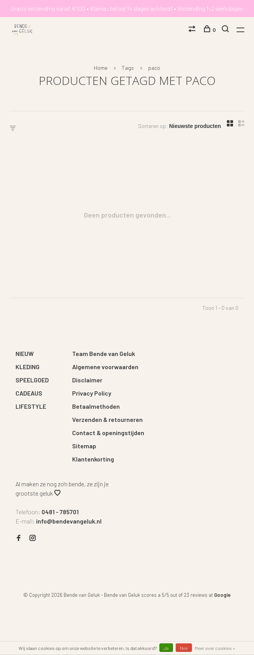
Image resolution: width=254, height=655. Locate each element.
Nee (184, 648)
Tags (128, 67)
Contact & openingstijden (108, 432)
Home (100, 67)
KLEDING (28, 366)
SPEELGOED (32, 380)
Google (222, 595)
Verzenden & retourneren (107, 419)
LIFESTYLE (31, 406)
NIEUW (25, 353)
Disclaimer (87, 380)
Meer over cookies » (215, 648)
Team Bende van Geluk (103, 353)
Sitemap (84, 445)
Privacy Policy (91, 393)
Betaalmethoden (96, 406)
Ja (166, 648)
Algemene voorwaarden (105, 366)
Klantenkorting (93, 459)
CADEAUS (29, 393)
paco (154, 67)
